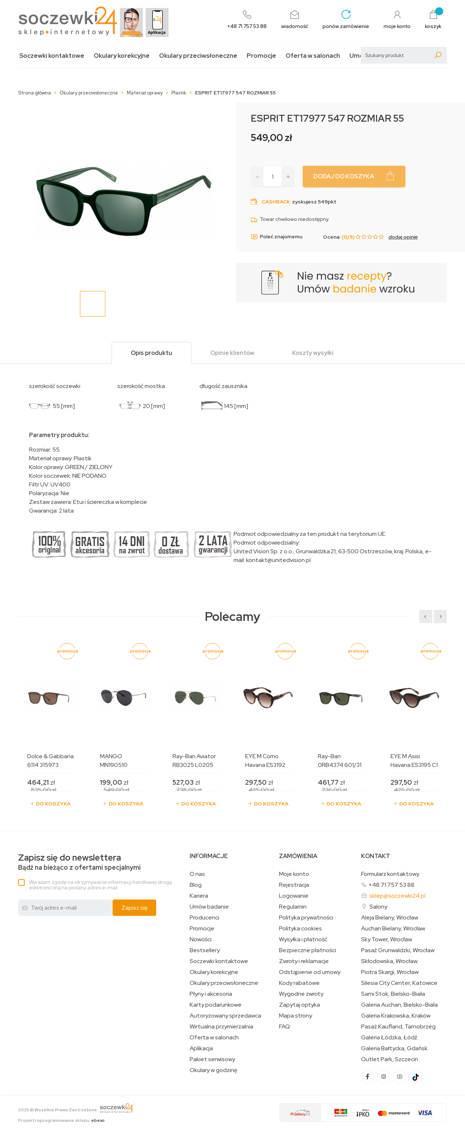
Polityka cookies (300, 928)
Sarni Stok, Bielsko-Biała (393, 994)
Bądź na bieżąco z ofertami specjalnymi (79, 862)
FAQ (284, 1026)
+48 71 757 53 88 (391, 885)
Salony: (378, 906)
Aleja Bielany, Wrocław (389, 917)
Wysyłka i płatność (303, 939)
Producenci (204, 917)
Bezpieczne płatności (307, 950)
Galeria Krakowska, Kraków (395, 1015)
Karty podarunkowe (216, 1004)
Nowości (200, 939)
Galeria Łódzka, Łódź (389, 1037)
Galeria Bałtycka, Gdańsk (394, 1048)
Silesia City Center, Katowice (399, 983)
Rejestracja (294, 885)
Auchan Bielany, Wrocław (393, 928)
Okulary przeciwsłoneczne (198, 55)
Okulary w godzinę (213, 1070)
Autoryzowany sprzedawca (225, 1015)
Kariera (199, 896)
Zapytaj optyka (299, 1004)
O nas (197, 874)
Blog (196, 885)
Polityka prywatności (306, 917)
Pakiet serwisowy (212, 1059)
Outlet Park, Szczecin (389, 1059)
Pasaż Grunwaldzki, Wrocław (397, 950)
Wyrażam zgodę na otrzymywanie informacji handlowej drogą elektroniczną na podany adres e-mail (100, 884)
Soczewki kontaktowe (51, 55)
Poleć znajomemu (276, 236)
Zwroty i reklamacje (304, 961)
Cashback (276, 201)
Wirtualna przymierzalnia (221, 1026)
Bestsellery (205, 950)
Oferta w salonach (312, 55)
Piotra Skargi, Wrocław (389, 972)
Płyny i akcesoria (211, 994)
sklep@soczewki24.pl (397, 896)
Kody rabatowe (299, 983)
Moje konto (294, 874)
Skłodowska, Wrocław (389, 961)
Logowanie (293, 896)
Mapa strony (295, 1015)
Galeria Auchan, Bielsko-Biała (399, 1004)
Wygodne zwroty (301, 994)
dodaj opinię (403, 237)
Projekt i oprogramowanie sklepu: (61, 1120)
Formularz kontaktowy (390, 874)
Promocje (261, 55)
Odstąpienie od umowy (309, 972)
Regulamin (293, 906)
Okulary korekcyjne (122, 55)
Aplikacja (201, 1048)
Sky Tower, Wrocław (386, 939)
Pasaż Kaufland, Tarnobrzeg (398, 1026)
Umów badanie (209, 906)
